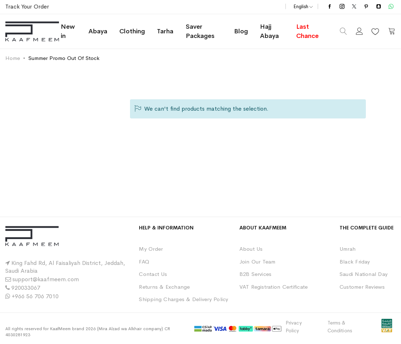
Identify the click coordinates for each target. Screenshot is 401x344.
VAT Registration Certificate (273, 286)
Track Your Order (27, 6)
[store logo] (32, 31)
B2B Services (255, 274)
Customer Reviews (362, 286)
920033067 (25, 288)
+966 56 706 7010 (35, 296)
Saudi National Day (364, 274)
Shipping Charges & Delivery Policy (183, 299)
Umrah (348, 248)
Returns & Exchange (164, 286)
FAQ (144, 261)
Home (12, 58)
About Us (251, 248)
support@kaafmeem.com (45, 279)
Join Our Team (257, 261)
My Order (151, 248)
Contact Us (153, 274)
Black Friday (355, 261)
